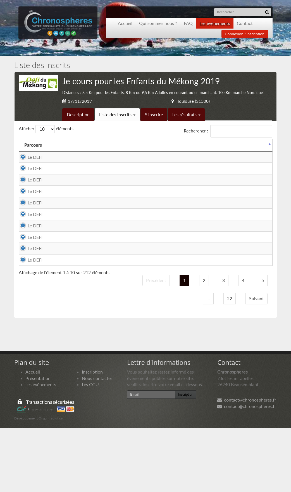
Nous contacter (97, 442)
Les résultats (186, 114)
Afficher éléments (46, 129)
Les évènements (214, 23)
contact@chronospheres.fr (246, 464)
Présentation (38, 442)
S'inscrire (154, 114)
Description (78, 114)
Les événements (40, 448)
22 (229, 362)
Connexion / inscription (244, 33)
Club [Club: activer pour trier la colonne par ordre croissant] (184, 145)
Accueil (125, 23)
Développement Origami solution (38, 482)
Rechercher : (228, 131)
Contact (245, 23)
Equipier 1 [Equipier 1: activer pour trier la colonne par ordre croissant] (76, 145)
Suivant (256, 362)
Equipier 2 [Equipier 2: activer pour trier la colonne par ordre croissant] (147, 145)
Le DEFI (29, 157)
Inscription (92, 435)
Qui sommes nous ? (158, 23)
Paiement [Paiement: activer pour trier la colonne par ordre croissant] (237, 145)
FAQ (188, 23)
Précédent (156, 344)
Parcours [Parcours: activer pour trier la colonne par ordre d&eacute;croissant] (33, 145)
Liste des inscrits (117, 114)
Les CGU (90, 448)
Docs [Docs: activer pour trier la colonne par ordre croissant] (262, 145)
